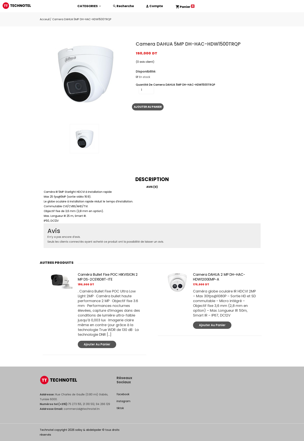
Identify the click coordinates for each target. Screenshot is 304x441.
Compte (156, 6)
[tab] (152, 179)
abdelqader (93, 430)
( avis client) (145, 62)
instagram (123, 401)
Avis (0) (152, 187)
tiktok (120, 408)
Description (152, 179)
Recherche (125, 6)
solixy (78, 430)
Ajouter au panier (148, 107)
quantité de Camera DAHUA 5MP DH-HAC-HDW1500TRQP (175, 84)
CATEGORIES (89, 6)
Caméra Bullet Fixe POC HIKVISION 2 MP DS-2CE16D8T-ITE (108, 277)
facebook (123, 394)
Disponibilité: (146, 71)
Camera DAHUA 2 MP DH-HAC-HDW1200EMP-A (219, 277)
